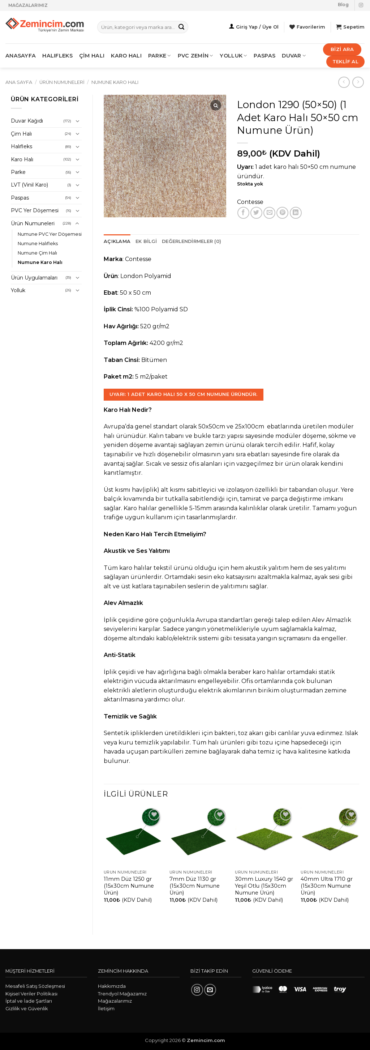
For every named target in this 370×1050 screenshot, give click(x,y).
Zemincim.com (206, 1040)
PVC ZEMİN (196, 55)
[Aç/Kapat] (77, 121)
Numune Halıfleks (38, 243)
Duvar (294, 55)
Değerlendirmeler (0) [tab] (191, 241)
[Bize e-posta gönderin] (210, 990)
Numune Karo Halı (114, 82)
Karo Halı (22, 159)
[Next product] (343, 82)
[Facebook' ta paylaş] (243, 213)
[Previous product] (357, 82)
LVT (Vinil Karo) (29, 185)
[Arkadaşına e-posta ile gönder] (269, 213)
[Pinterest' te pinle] (282, 213)
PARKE (159, 55)
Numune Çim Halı (37, 253)
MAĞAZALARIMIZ (28, 5)
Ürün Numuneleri (62, 82)
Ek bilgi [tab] (146, 241)
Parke (18, 172)
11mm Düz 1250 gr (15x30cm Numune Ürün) (129, 886)
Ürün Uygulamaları (34, 277)
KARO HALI (126, 55)
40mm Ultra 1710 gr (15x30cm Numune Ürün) (327, 886)
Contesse (250, 202)
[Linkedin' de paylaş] (296, 213)
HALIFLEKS (57, 55)
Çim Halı (21, 134)
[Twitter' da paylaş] (256, 213)
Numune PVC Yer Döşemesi (50, 234)
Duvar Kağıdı (27, 121)
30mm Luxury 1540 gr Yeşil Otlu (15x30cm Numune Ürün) (264, 886)
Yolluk (233, 55)
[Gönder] (182, 27)
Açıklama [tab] (117, 241)
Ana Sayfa (18, 82)
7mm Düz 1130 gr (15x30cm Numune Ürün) (194, 886)
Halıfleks (21, 146)
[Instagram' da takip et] (361, 5)
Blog (343, 4)
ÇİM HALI (91, 55)
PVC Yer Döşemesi (35, 210)
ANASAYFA (20, 55)
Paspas (264, 55)
